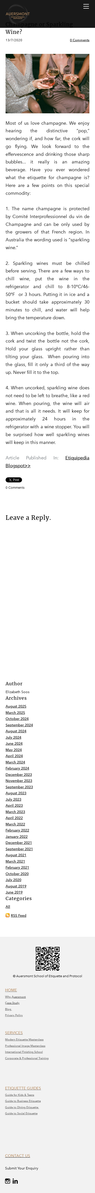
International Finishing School (24, 1052)
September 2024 (19, 725)
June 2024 (14, 743)
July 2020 (13, 880)
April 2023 (14, 805)
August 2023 (16, 793)
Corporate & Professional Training (27, 1058)
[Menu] (86, 6)
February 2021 (17, 867)
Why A (9, 996)
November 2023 (19, 781)
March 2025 (15, 713)
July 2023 (13, 799)
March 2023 (15, 812)
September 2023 (19, 787)
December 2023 (19, 775)
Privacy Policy (14, 1015)
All (8, 907)
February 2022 (17, 830)
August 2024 (16, 731)
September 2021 (19, 849)
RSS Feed (18, 915)
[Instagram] (7, 1181)
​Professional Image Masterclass (25, 1046)
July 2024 (13, 737)
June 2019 (14, 892)
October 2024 (17, 719)
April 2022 (14, 818)
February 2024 (17, 768)
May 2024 (14, 750)
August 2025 (16, 706)
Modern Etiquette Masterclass (24, 1039)
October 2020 (17, 874)
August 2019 (16, 886)
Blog (8, 1009)
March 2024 (15, 762)
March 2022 (15, 824)
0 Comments (79, 40)
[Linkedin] (15, 1181)
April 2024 (14, 756)
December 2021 (19, 843)
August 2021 (16, 855)
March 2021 (15, 861)
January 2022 (17, 837)
